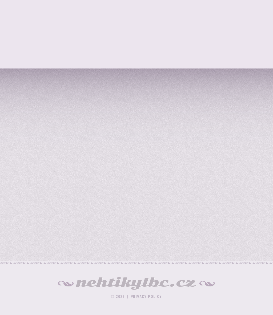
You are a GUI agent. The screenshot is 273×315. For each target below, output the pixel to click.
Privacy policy (146, 296)
